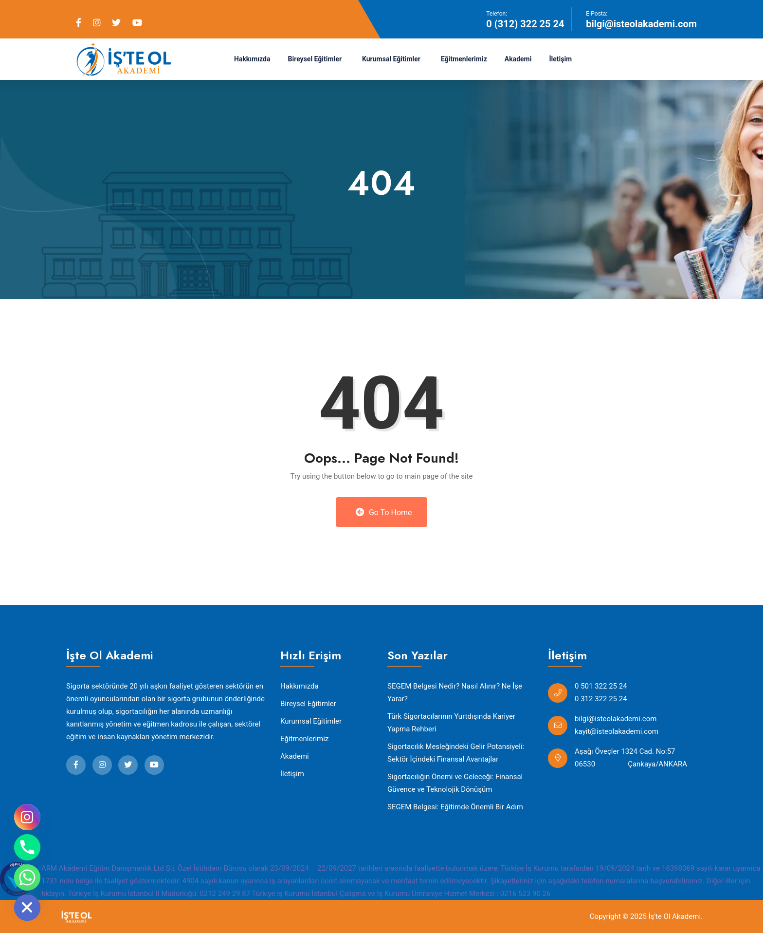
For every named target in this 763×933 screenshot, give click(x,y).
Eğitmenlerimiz (464, 59)
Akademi (518, 59)
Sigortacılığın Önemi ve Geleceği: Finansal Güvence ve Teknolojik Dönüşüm (455, 783)
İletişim (560, 59)
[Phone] (27, 847)
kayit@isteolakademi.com (616, 731)
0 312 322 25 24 (601, 698)
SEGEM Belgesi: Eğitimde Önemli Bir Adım (455, 806)
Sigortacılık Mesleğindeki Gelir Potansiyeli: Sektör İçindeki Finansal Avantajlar (455, 753)
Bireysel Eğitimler (315, 59)
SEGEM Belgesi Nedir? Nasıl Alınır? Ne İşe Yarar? (454, 692)
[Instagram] (27, 817)
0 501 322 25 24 (601, 686)
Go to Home (384, 512)
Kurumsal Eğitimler (391, 59)
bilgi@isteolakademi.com (641, 24)
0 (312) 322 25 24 (525, 24)
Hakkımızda (252, 59)
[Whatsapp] (27, 877)
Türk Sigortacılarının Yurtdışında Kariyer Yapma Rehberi (451, 722)
